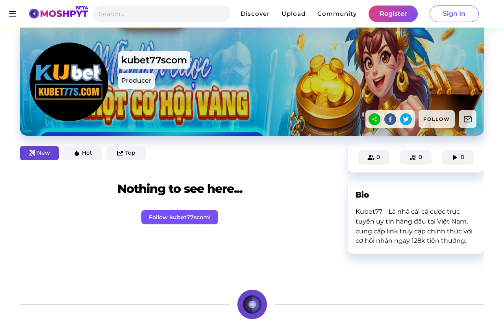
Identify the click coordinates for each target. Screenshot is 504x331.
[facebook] (390, 119)
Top (126, 152)
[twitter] (406, 119)
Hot (83, 152)
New (39, 152)
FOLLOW (436, 119)
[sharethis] (374, 119)
